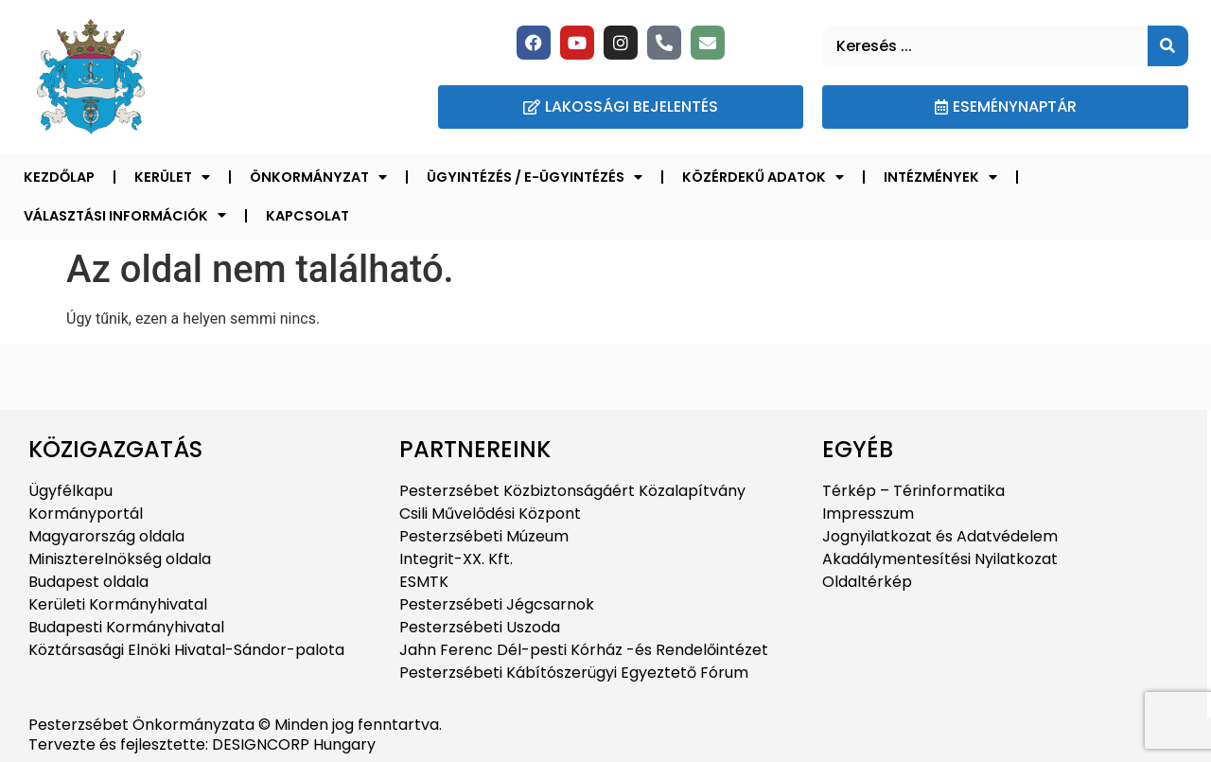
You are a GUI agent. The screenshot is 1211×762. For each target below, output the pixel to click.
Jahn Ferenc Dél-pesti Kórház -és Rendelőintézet (583, 650)
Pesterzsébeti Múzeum (484, 536)
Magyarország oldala (106, 536)
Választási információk (125, 215)
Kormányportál (85, 513)
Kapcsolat (307, 215)
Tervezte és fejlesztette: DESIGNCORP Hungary (202, 744)
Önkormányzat (318, 177)
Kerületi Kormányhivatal (117, 604)
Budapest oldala (88, 582)
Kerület (172, 177)
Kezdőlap (59, 177)
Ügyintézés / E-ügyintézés (534, 177)
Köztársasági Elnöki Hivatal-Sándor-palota (186, 650)
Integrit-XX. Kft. (456, 559)
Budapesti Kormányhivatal (126, 627)
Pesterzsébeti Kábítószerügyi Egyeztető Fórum (573, 672)
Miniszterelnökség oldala (119, 559)
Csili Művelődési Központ (490, 513)
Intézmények (940, 177)
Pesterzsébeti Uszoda (479, 627)
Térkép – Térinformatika (913, 491)
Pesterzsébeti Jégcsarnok (496, 604)
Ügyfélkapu (70, 491)
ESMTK (423, 582)
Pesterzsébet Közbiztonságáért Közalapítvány (572, 491)
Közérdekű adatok (763, 177)
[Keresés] (1168, 46)
